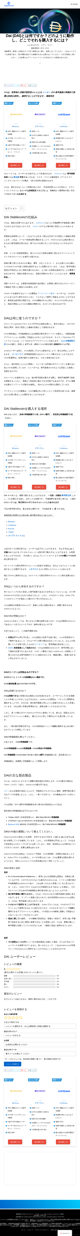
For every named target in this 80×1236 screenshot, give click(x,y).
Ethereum (58, 174)
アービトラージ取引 (46, 293)
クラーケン (39, 126)
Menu (75, 4)
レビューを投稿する (12, 1064)
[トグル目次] (20, 208)
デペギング (39, 644)
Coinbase (63, 126)
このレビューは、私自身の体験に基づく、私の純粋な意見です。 (35, 1059)
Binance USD (13, 824)
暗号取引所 (66, 496)
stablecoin (40, 223)
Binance (15, 126)
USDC (10, 648)
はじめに (14, 165)
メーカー (46, 92)
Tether (35, 226)
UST (6, 791)
